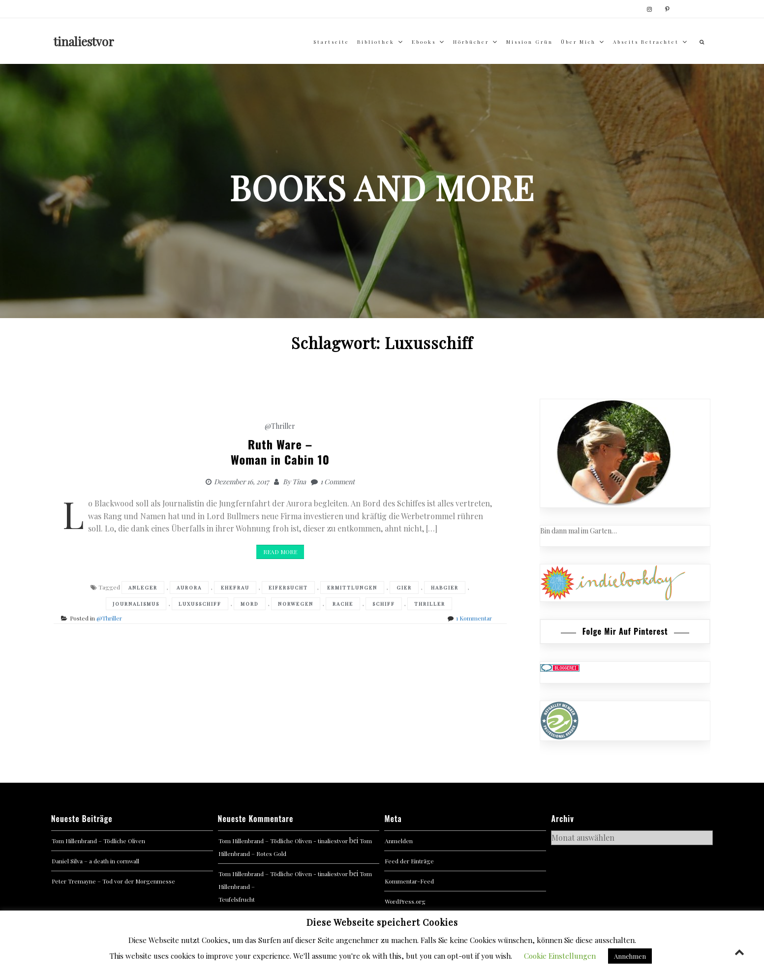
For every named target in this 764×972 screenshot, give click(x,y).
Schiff (383, 603)
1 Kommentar (474, 618)
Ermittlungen (352, 587)
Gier (404, 587)
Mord (250, 603)
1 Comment (337, 481)
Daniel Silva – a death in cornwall (95, 861)
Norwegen (295, 603)
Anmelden (399, 841)
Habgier (444, 587)
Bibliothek (376, 41)
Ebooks (424, 41)
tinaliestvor (84, 41)
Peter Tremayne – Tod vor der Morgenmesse (113, 881)
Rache (343, 603)
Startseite (331, 41)
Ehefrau (235, 587)
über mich (578, 41)
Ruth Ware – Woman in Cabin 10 (280, 451)
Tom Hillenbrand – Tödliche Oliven (98, 841)
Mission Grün (529, 41)
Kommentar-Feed (409, 881)
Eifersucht (288, 587)
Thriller (429, 603)
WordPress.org (405, 901)
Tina (299, 481)
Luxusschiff (200, 603)
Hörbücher (471, 41)
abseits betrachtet (646, 41)
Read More (280, 552)
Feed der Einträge (409, 861)
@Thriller (280, 426)
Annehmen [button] (630, 956)
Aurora (189, 587)
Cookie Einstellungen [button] (560, 956)
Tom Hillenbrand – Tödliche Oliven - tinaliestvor (283, 841)
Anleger (142, 587)
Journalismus (136, 603)
